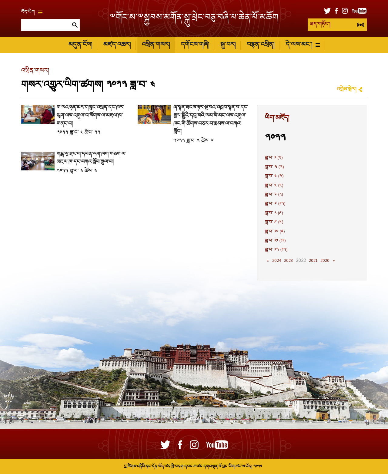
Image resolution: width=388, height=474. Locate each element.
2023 (288, 261)
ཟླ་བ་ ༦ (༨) (274, 195)
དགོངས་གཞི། (195, 45)
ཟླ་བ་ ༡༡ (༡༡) (275, 241)
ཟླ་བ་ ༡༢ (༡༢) (276, 250)
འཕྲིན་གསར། (156, 45)
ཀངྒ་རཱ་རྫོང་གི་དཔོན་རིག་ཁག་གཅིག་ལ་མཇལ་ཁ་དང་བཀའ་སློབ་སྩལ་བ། (91, 158)
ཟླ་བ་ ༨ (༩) (274, 213)
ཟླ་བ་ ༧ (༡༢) (275, 204)
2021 (313, 261)
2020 (324, 261)
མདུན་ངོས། (80, 45)
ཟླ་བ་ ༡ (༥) (274, 158)
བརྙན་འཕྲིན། (260, 45)
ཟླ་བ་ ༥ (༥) (274, 186)
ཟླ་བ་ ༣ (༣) (274, 167)
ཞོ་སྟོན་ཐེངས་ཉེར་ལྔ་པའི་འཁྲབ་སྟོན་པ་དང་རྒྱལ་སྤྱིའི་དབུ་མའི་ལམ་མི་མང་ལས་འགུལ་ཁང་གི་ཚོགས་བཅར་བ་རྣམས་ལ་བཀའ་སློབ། (210, 120)
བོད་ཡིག (31, 12)
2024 (276, 261)
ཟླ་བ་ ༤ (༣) (274, 176)
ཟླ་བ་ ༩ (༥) (274, 222)
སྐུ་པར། (228, 45)
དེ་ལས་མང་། (303, 45)
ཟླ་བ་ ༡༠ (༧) (275, 232)
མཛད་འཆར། (117, 45)
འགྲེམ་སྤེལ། (346, 89)
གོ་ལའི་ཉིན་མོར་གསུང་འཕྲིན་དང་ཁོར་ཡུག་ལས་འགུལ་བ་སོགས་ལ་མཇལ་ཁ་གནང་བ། (90, 115)
